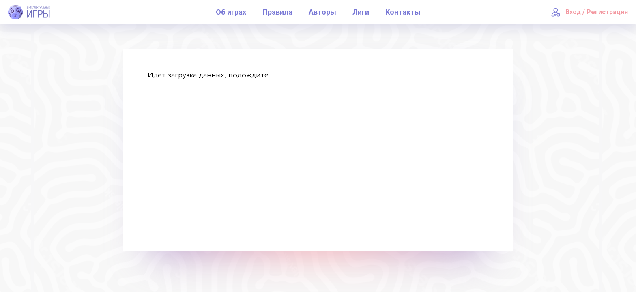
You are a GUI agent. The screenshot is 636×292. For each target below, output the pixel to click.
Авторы (322, 12)
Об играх (231, 12)
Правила (277, 12)
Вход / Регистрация (596, 12)
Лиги (360, 12)
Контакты (403, 12)
